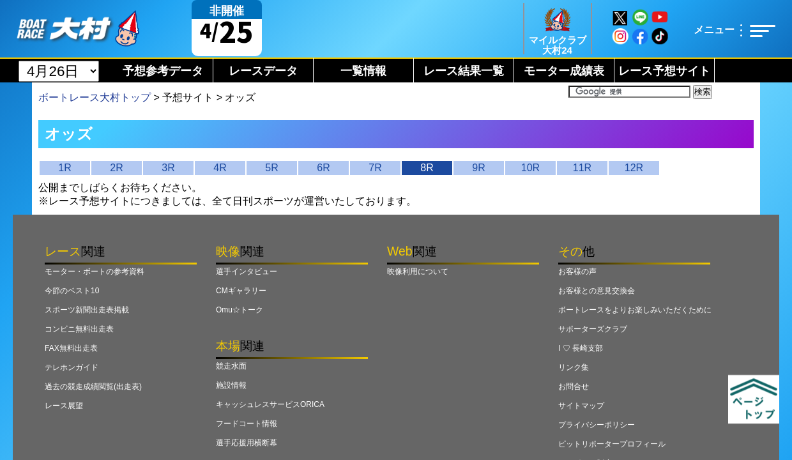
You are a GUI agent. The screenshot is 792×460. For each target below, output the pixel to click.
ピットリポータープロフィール (612, 444)
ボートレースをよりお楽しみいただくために (635, 309)
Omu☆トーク (239, 309)
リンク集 (573, 367)
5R (271, 167)
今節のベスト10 (72, 290)
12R (634, 167)
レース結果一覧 (463, 71)
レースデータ (263, 71)
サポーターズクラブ (592, 329)
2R (116, 167)
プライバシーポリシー (596, 424)
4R (219, 167)
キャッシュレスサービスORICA (270, 404)
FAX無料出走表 (71, 348)
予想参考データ (163, 71)
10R (530, 167)
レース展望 (64, 405)
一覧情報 (363, 71)
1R (64, 167)
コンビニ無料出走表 (79, 329)
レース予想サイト (664, 71)
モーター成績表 (564, 71)
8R (426, 167)
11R (582, 167)
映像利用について (417, 271)
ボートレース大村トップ (94, 97)
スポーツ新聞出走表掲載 (87, 309)
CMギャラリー (241, 290)
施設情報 (231, 385)
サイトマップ (581, 405)
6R (323, 167)
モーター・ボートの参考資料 (94, 271)
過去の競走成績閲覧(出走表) (93, 386)
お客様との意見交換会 (596, 290)
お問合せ (573, 386)
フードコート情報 (246, 423)
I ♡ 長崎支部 (580, 348)
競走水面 (231, 366)
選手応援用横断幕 (246, 442)
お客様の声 (577, 271)
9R (478, 167)
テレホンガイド (71, 367)
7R (375, 167)
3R (168, 167)
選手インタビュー (246, 271)
